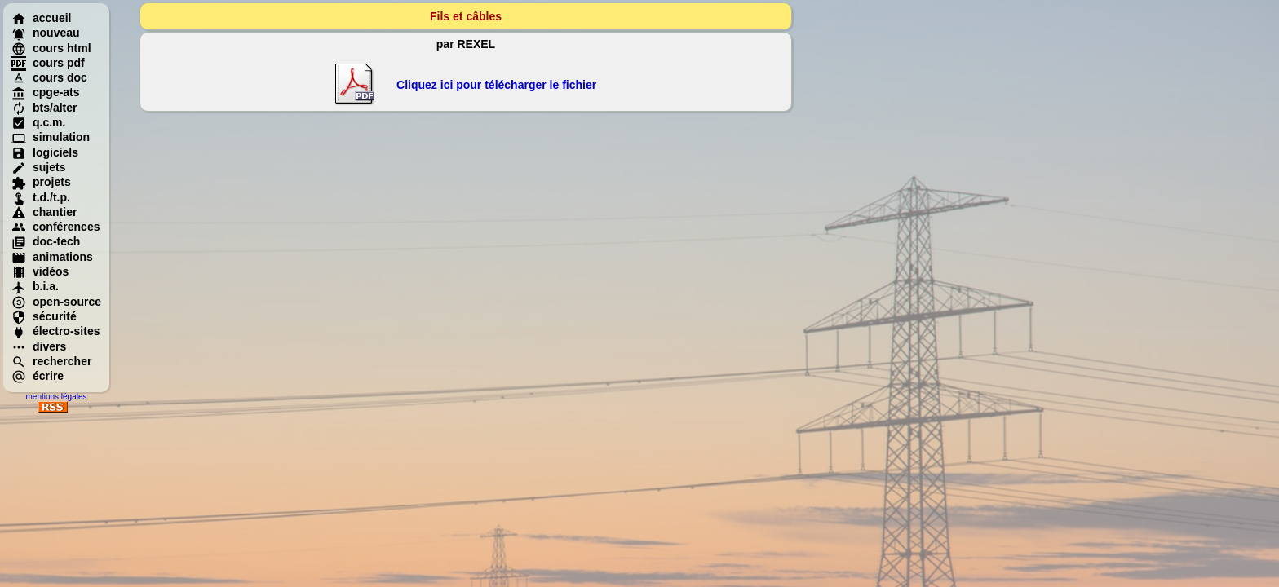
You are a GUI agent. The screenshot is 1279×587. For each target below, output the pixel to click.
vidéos (40, 271)
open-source (56, 301)
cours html (51, 48)
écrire (37, 375)
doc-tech (45, 241)
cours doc (49, 77)
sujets (38, 167)
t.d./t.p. (40, 197)
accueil (41, 17)
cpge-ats (45, 92)
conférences (55, 226)
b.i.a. (35, 286)
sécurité (44, 316)
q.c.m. (38, 122)
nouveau (45, 32)
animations (52, 256)
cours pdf (48, 62)
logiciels (44, 152)
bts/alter (44, 107)
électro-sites (55, 331)
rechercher (51, 361)
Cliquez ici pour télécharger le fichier (496, 84)
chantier (44, 211)
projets (41, 181)
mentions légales (55, 396)
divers (38, 346)
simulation (50, 136)
